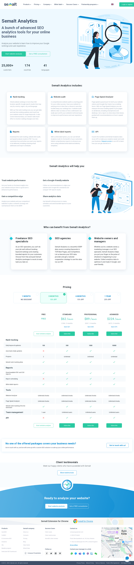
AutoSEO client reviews (51, 535)
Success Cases (72, 4)
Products (27, 4)
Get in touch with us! (117, 444)
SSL (3, 542)
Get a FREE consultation (39, 54)
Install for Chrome (85, 518)
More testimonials (67, 472)
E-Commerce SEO (6, 535)
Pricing (37, 4)
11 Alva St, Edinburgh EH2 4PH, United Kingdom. (84, 538)
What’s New (26, 545)
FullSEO (4, 532)
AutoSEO (4, 528)
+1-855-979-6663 (75, 532)
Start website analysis (13, 54)
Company (47, 4)
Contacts (25, 532)
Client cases (48, 528)
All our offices (74, 542)
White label (58, 4)
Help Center (26, 542)
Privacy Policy (81, 559)
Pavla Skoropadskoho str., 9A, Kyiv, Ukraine (82, 535)
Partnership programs (89, 4)
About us (25, 528)
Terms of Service (100, 559)
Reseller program (6, 545)
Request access (107, 140)
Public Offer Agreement (112, 559)
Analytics (4, 538)
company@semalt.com (76, 528)
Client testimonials (50, 532)
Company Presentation (33, 550)
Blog (24, 538)
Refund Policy (90, 559)
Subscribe (67, 332)
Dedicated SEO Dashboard (9, 548)
